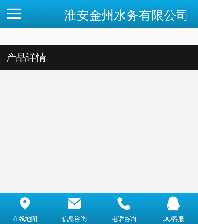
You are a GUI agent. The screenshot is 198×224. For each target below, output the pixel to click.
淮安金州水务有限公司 (126, 15)
